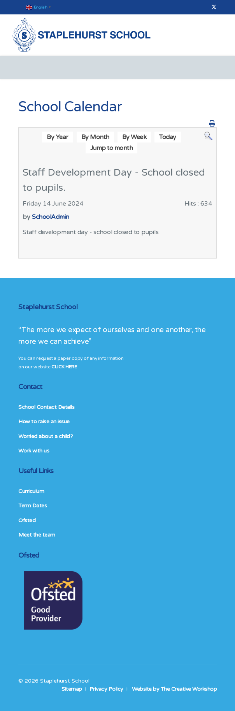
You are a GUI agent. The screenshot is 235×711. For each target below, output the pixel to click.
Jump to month (111, 148)
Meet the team (36, 534)
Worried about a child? (45, 436)
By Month (95, 137)
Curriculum (31, 491)
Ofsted (26, 520)
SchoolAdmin (50, 217)
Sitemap (71, 689)
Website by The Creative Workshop (174, 689)
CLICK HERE (64, 367)
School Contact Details (46, 407)
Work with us (33, 450)
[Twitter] (214, 7)
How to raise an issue (44, 421)
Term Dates (32, 505)
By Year (57, 137)
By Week (134, 137)
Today (167, 137)
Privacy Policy (106, 689)
